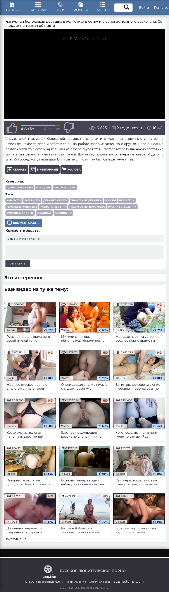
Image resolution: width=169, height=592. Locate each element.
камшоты (14, 200)
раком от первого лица (87, 206)
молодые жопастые (22, 206)
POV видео (32, 200)
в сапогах (44, 213)
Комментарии (23, 222)
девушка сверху (55, 200)
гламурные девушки (86, 200)
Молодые (43, 187)
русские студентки (122, 206)
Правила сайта (76, 581)
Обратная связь (99, 581)
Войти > (145, 8)
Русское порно (65, 187)
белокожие (63, 213)
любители (126, 200)
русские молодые (20, 213)
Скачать (16, 169)
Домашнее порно (20, 187)
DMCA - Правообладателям (44, 581)
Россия (110, 200)
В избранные (44, 169)
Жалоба (71, 169)
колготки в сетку (53, 206)
